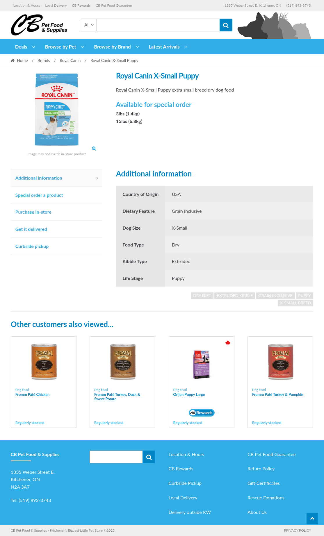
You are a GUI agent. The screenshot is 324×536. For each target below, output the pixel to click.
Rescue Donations (266, 497)
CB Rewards (81, 5)
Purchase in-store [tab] (33, 212)
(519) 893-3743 (298, 5)
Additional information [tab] (38, 178)
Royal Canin (70, 60)
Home (22, 60)
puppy (304, 295)
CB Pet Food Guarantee (114, 5)
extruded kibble (235, 295)
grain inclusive (276, 295)
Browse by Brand (112, 47)
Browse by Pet (60, 47)
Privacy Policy (297, 530)
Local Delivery (56, 5)
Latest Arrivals (164, 47)
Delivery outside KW (190, 512)
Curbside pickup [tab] (32, 246)
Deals (21, 47)
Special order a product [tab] (39, 195)
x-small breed (295, 302)
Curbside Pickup (185, 483)
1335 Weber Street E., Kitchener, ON (253, 5)
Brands (44, 60)
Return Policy (261, 468)
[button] (94, 148)
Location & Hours (26, 5)
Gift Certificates (264, 483)
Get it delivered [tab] (31, 229)
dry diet (202, 295)
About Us (257, 512)
